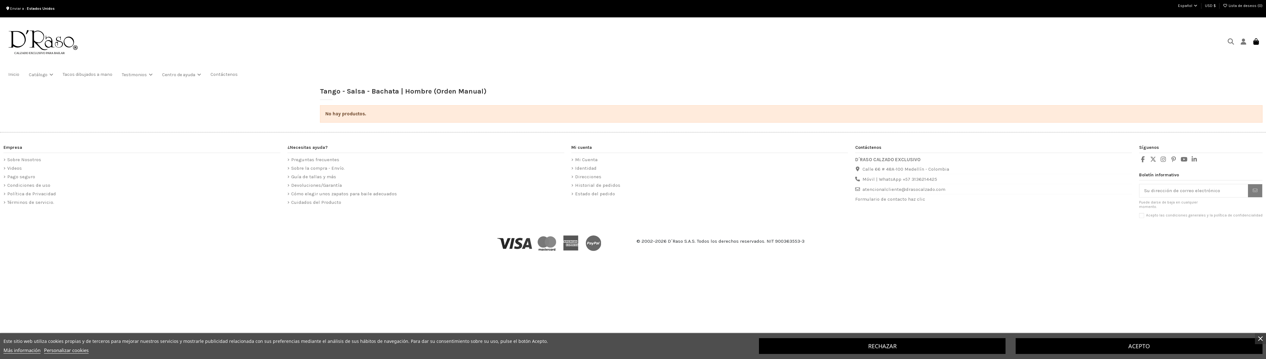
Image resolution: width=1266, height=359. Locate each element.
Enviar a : (31, 8)
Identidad (586, 168)
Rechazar (882, 346)
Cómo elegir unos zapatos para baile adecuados (344, 194)
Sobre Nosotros (24, 159)
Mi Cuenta (586, 159)
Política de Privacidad (31, 194)
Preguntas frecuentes (315, 159)
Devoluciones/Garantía (316, 185)
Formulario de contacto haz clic (890, 199)
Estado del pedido (595, 194)
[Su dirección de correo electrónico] (1193, 190)
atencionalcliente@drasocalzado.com (903, 189)
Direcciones (588, 177)
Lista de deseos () (1243, 5)
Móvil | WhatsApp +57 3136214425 (899, 179)
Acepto (1139, 346)
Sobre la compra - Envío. (318, 168)
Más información (22, 350)
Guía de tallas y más (313, 177)
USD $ (1210, 5)
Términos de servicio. (30, 202)
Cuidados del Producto (316, 202)
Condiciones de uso (28, 185)
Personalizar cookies (66, 350)
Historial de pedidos (597, 185)
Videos (14, 168)
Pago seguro (21, 177)
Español (1188, 5)
